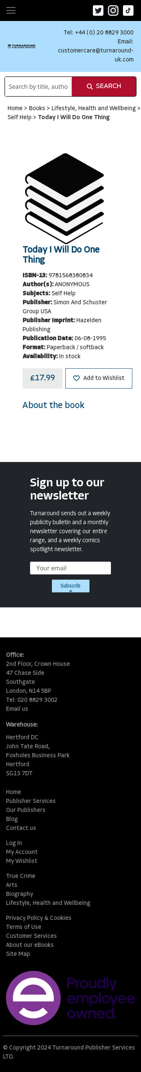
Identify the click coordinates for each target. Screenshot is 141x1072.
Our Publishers (25, 810)
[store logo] (21, 46)
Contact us (21, 828)
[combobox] (38, 86)
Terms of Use (23, 927)
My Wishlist (21, 861)
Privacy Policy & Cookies (38, 918)
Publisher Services (31, 801)
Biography (19, 894)
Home (16, 109)
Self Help (20, 118)
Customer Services (31, 936)
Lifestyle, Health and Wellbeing (94, 109)
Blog (12, 819)
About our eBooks (30, 945)
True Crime (20, 876)
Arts (11, 885)
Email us (17, 709)
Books (38, 109)
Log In (14, 843)
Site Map (18, 954)
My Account (22, 852)
